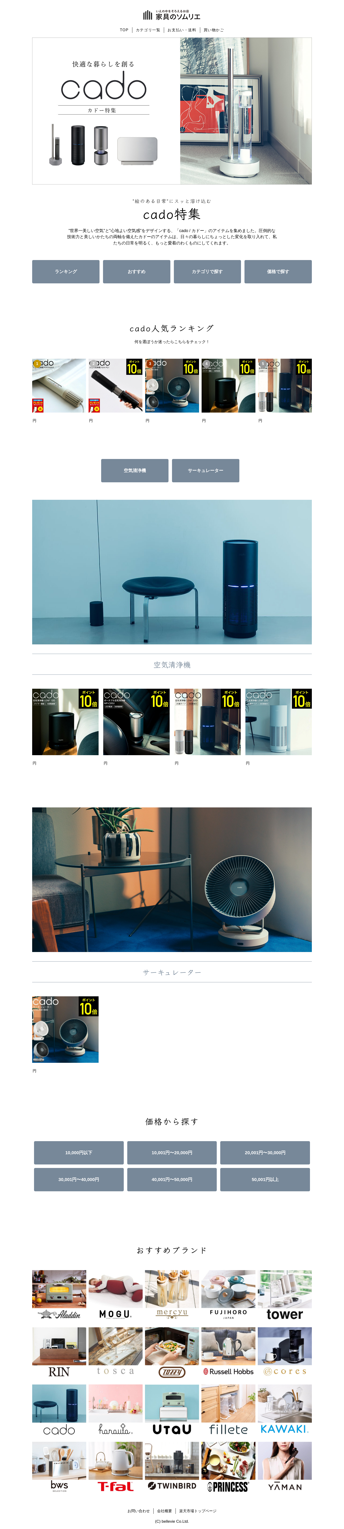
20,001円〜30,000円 (265, 1152)
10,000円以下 (78, 1152)
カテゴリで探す (207, 271)
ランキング (66, 271)
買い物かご (214, 30)
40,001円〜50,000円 (172, 1179)
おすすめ (136, 271)
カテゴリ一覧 (148, 30)
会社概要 (164, 1511)
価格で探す (278, 271)
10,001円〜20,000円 (172, 1152)
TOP (124, 30)
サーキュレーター (205, 470)
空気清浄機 (135, 470)
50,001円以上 (265, 1179)
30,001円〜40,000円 (78, 1179)
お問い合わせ (138, 1511)
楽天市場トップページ (198, 1511)
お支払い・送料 (182, 30)
